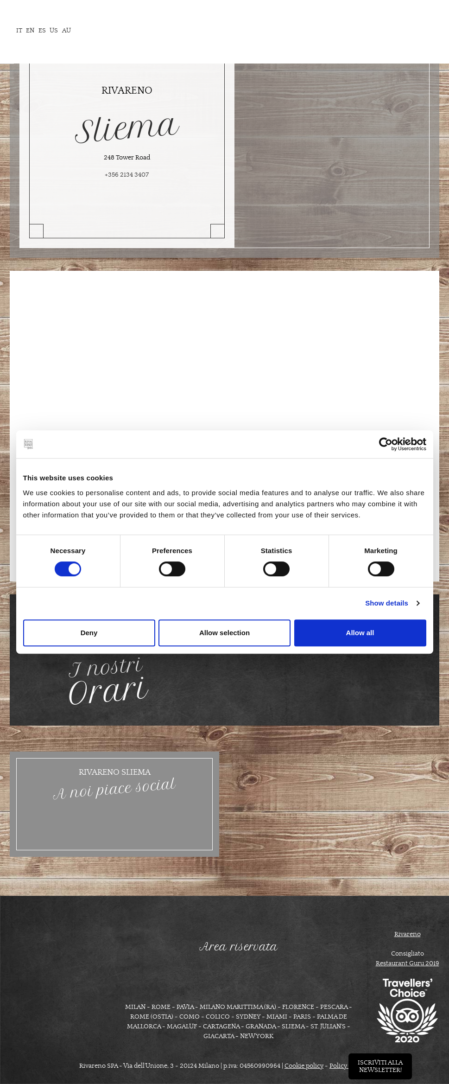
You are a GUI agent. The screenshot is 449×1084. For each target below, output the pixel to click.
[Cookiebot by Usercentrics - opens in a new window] (385, 444)
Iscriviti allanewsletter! (380, 1066)
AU (66, 30)
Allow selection (224, 633)
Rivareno (407, 934)
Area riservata (238, 946)
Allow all (360, 633)
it (19, 30)
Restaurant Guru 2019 (407, 963)
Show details (386, 603)
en (30, 30)
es (42, 30)
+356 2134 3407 (127, 175)
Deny (89, 633)
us (54, 30)
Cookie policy (304, 1066)
